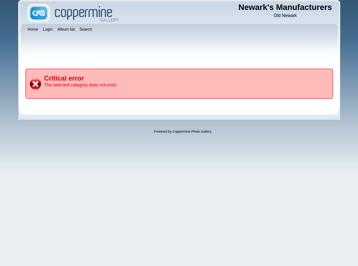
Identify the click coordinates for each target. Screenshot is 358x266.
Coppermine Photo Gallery (191, 131)
